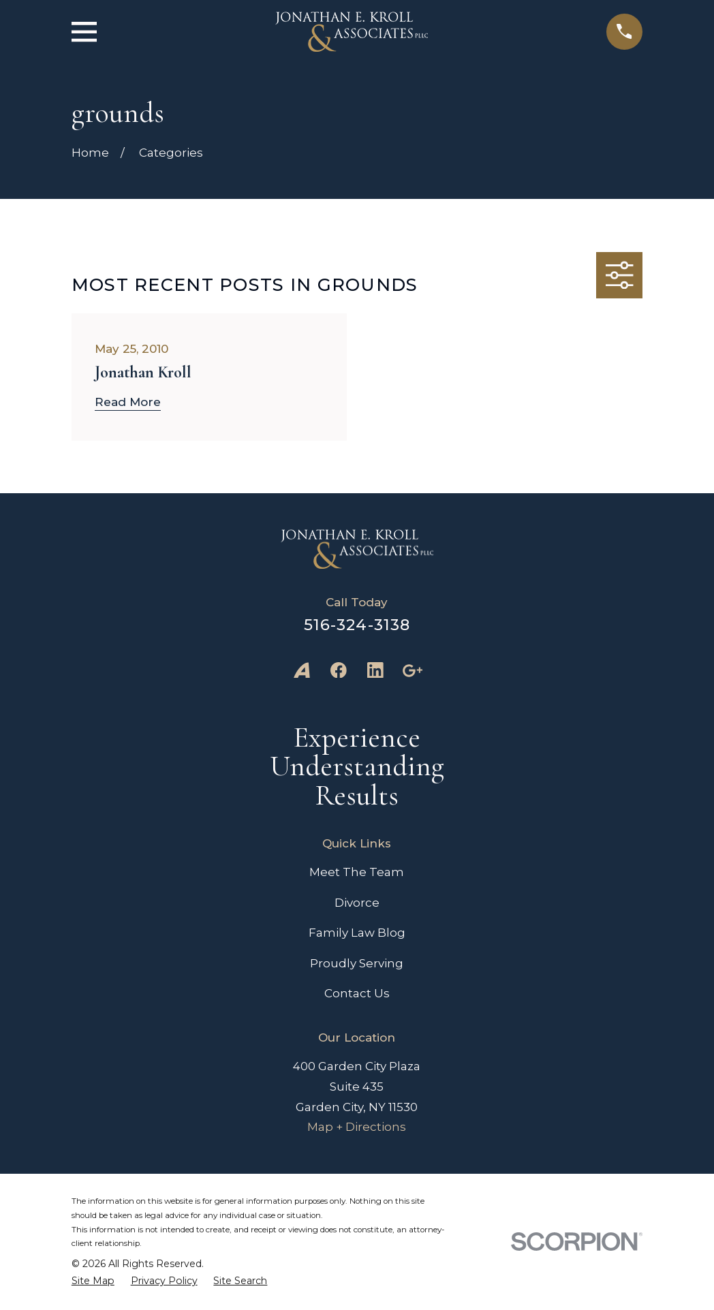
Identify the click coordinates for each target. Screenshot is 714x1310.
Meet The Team (356, 872)
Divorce (357, 902)
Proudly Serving (356, 963)
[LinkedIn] (375, 670)
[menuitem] (93, 1281)
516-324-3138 (357, 624)
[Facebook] (338, 670)
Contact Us (357, 993)
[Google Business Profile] (412, 670)
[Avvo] (302, 670)
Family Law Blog (357, 932)
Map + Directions (356, 1127)
